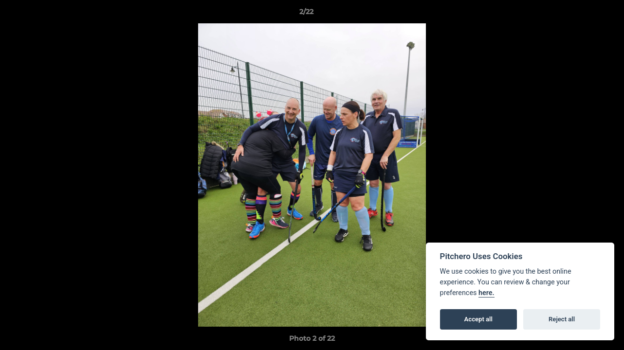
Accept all (478, 319)
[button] (583, 14)
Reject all (562, 319)
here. (486, 293)
